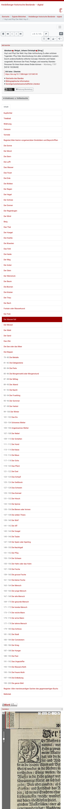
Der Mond (8, 151)
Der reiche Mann (14, 613)
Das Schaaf (12, 477)
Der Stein (7, 270)
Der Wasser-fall (10, 319)
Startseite (5, 17)
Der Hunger (12, 651)
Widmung (7, 124)
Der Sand (7, 336)
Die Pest (11, 656)
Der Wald (7, 330)
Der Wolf (11, 520)
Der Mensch (12, 585)
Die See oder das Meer (13, 346)
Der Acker (8, 265)
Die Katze (11, 450)
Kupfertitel (8, 113)
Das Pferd (12, 466)
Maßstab (7, 694)
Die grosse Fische (15, 575)
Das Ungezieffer (14, 661)
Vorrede (7, 135)
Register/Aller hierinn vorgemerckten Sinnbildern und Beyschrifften (31, 140)
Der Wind (7, 216)
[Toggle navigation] (60, 27)
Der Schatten (13, 439)
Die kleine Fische (14, 580)
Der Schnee (8, 200)
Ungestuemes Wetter (16, 428)
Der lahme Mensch (15, 623)
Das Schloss (13, 629)
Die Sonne (8, 146)
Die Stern (7, 156)
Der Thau (7, 298)
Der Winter (11, 412)
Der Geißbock (13, 482)
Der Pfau (11, 553)
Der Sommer (12, 401)
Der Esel (11, 471)
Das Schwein (13, 488)
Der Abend (11, 384)
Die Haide (7, 254)
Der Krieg (11, 645)
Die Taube (12, 537)
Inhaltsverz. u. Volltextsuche (15, 98)
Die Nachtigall (13, 547)
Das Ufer (7, 341)
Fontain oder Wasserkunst (14, 308)
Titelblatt (7, 118)
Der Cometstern (14, 640)
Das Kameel (12, 493)
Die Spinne (12, 504)
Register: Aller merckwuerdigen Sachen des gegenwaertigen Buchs (31, 689)
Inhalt (6, 107)
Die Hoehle (8, 238)
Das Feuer (8, 173)
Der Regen (8, 189)
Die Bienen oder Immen (17, 509)
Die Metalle (11, 357)
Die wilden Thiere (15, 515)
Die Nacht (10, 390)
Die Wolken (8, 184)
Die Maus (11, 455)
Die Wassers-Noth (15, 667)
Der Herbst (11, 406)
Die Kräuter (8, 292)
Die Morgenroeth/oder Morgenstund (21, 374)
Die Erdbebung (13, 678)
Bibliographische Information (17, 81)
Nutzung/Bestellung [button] (24, 89)
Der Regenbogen (10, 211)
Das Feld (7, 249)
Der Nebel (12, 433)
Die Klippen (8, 352)
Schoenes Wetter (14, 422)
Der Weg (7, 260)
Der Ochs (11, 460)
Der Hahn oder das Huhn (17, 564)
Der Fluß (7, 314)
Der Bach (7, 303)
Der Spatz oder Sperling (17, 542)
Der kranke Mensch (15, 607)
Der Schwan (12, 558)
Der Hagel (8, 194)
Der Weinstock (9, 276)
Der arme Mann (14, 618)
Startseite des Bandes (15, 78)
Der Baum (8, 281)
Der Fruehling (12, 395)
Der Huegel (8, 232)
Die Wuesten (9, 243)
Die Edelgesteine (13, 363)
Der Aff (10, 526)
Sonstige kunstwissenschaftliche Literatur (23, 84)
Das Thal (7, 227)
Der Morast (8, 325)
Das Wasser (8, 167)
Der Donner (8, 205)
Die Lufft (7, 162)
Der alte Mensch (14, 596)
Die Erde (7, 178)
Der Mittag (11, 379)
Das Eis (11, 417)
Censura (7, 129)
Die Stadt (11, 634)
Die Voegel (12, 531)
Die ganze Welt (14, 683)
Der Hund (11, 444)
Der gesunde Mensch (16, 602)
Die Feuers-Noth (14, 672)
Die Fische (12, 569)
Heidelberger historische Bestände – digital (22, 4)
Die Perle (10, 368)
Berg (5, 222)
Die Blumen (8, 287)
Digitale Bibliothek (19, 17)
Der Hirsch (12, 499)
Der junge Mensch (15, 591)
